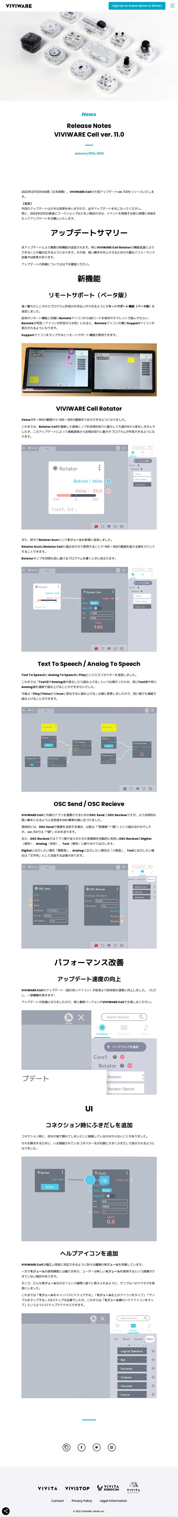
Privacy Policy (82, 1501)
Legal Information (113, 1501)
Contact (57, 1501)
